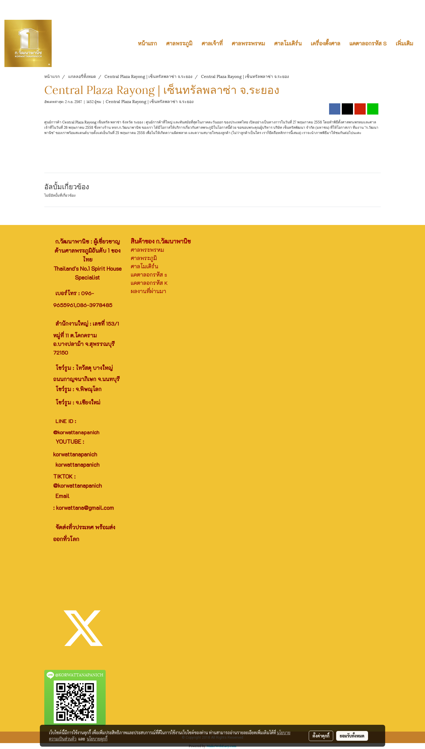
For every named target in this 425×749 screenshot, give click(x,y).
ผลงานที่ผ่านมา (148, 291)
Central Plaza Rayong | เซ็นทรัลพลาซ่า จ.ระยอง (150, 101)
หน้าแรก (147, 43)
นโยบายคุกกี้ (97, 738)
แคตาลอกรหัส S (368, 43)
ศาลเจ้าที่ (212, 43)
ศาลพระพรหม (248, 43)
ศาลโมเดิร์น (288, 43)
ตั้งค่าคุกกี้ (321, 735)
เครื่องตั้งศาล (325, 43)
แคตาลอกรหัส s (149, 274)
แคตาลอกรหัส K (149, 282)
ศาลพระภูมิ (179, 43)
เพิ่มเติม (404, 43)
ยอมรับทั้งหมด (352, 735)
